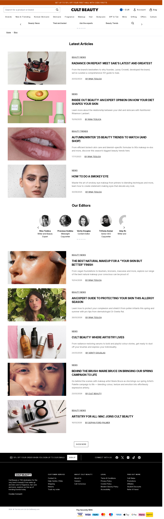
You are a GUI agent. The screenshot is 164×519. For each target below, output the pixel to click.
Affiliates (130, 482)
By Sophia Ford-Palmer (97, 421)
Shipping (51, 482)
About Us (77, 476)
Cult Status (131, 476)
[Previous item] (38, 226)
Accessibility (105, 488)
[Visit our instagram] (128, 455)
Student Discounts (134, 485)
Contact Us (52, 476)
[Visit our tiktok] (134, 455)
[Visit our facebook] (117, 455)
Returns (51, 485)
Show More (81, 442)
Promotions (131, 479)
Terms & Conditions (108, 476)
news (74, 329)
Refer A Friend (132, 488)
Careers (77, 479)
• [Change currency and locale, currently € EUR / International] (125, 9)
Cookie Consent (15, 492)
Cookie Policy (106, 482)
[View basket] (153, 9)
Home (8, 31)
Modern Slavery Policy (109, 485)
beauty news (79, 253)
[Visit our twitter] (122, 455)
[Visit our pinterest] (139, 455)
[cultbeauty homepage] (84, 9)
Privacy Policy (106, 479)
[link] (139, 9)
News (74, 92)
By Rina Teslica (93, 77)
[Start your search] (32, 9)
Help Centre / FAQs (55, 479)
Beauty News (34, 23)
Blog (15, 31)
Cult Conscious (80, 482)
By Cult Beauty (93, 392)
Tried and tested (59, 23)
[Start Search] (57, 9)
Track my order (54, 488)
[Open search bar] (133, 23)
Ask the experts (86, 23)
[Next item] (124, 226)
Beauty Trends (112, 23)
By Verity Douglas (95, 351)
